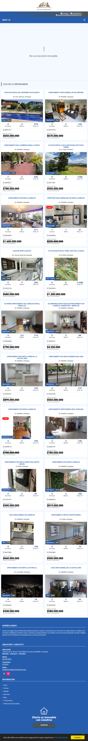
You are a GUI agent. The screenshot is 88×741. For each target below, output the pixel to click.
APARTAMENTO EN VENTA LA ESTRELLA (22, 568)
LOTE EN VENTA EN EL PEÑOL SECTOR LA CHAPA (66, 251)
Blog (5, 697)
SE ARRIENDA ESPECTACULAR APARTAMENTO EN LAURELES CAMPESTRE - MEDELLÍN (66, 305)
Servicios (6, 694)
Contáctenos (8, 700)
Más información (61, 737)
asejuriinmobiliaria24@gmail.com (14, 670)
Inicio (5, 685)
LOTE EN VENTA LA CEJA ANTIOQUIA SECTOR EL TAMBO (66, 146)
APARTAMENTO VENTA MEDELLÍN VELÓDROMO (66, 92)
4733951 (65, 13)
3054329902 (76, 13)
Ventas (5, 688)
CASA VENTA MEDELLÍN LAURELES (22, 515)
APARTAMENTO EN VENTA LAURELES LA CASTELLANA (22, 357)
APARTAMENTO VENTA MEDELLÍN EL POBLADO (66, 409)
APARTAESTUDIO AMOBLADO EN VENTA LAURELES (66, 198)
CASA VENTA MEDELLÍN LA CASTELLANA (66, 568)
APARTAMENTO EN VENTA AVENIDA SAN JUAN (66, 356)
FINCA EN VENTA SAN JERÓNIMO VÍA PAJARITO (22, 92)
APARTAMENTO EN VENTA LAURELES (22, 198)
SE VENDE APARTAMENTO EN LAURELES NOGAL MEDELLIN (22, 305)
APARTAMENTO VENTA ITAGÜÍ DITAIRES (66, 515)
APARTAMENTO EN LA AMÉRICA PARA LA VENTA (22, 145)
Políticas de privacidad (11, 704)
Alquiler (6, 691)
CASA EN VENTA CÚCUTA (22, 251)
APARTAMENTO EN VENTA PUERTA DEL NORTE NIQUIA (22, 463)
